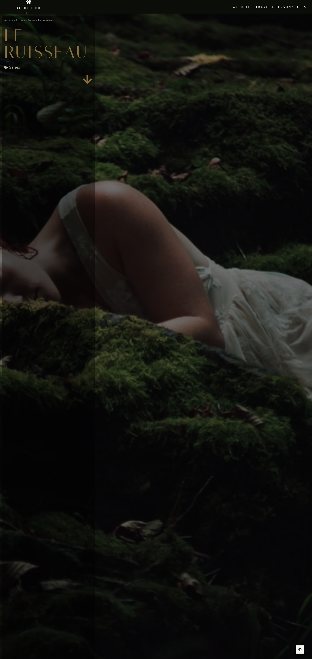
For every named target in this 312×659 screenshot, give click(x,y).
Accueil (242, 7)
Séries (31, 20)
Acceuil (8, 20)
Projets (20, 20)
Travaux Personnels (281, 7)
